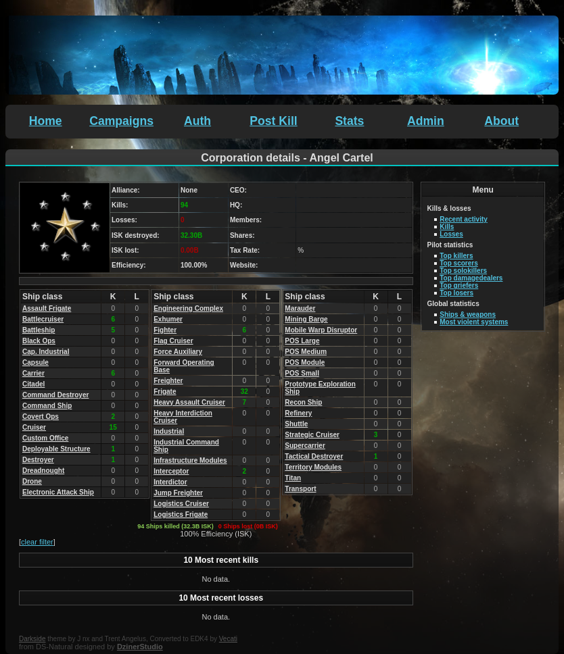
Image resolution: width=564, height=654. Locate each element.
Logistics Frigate (181, 514)
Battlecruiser (43, 319)
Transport (300, 489)
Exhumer (168, 319)
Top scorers (459, 263)
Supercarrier (305, 445)
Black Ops (38, 341)
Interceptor (171, 471)
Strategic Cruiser (312, 434)
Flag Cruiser (173, 341)
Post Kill (273, 121)
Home (45, 121)
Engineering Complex (188, 308)
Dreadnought (43, 470)
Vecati (228, 639)
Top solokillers (463, 270)
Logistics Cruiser (181, 503)
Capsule (35, 362)
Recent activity (464, 219)
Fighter (165, 330)
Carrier (33, 373)
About (501, 121)
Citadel (33, 384)
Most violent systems (474, 322)
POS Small (302, 373)
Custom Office (45, 438)
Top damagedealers (471, 278)
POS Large (302, 341)
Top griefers (459, 285)
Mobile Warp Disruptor (321, 330)
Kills (447, 226)
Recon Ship (303, 402)
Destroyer (38, 459)
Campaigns (121, 121)
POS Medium (306, 351)
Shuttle (296, 424)
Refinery (298, 413)
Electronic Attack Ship (58, 492)
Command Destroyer (55, 395)
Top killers (456, 255)
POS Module (305, 362)
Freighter (168, 380)
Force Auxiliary (178, 351)
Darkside (32, 639)
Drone (32, 481)
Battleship (38, 330)
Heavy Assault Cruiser (189, 402)
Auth (197, 121)
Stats (349, 121)
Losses (451, 234)
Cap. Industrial (45, 351)
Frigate (165, 391)
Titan (293, 478)
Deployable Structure (56, 449)
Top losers (456, 293)
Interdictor (170, 482)
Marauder (300, 308)
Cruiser (34, 427)
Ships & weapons (468, 314)
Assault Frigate (46, 308)
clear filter (37, 542)
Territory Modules (313, 467)
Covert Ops (40, 416)
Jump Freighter (178, 493)
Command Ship (47, 405)
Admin (425, 121)
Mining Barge (306, 319)
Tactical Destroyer (314, 456)
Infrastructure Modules (190, 460)
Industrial (169, 431)
